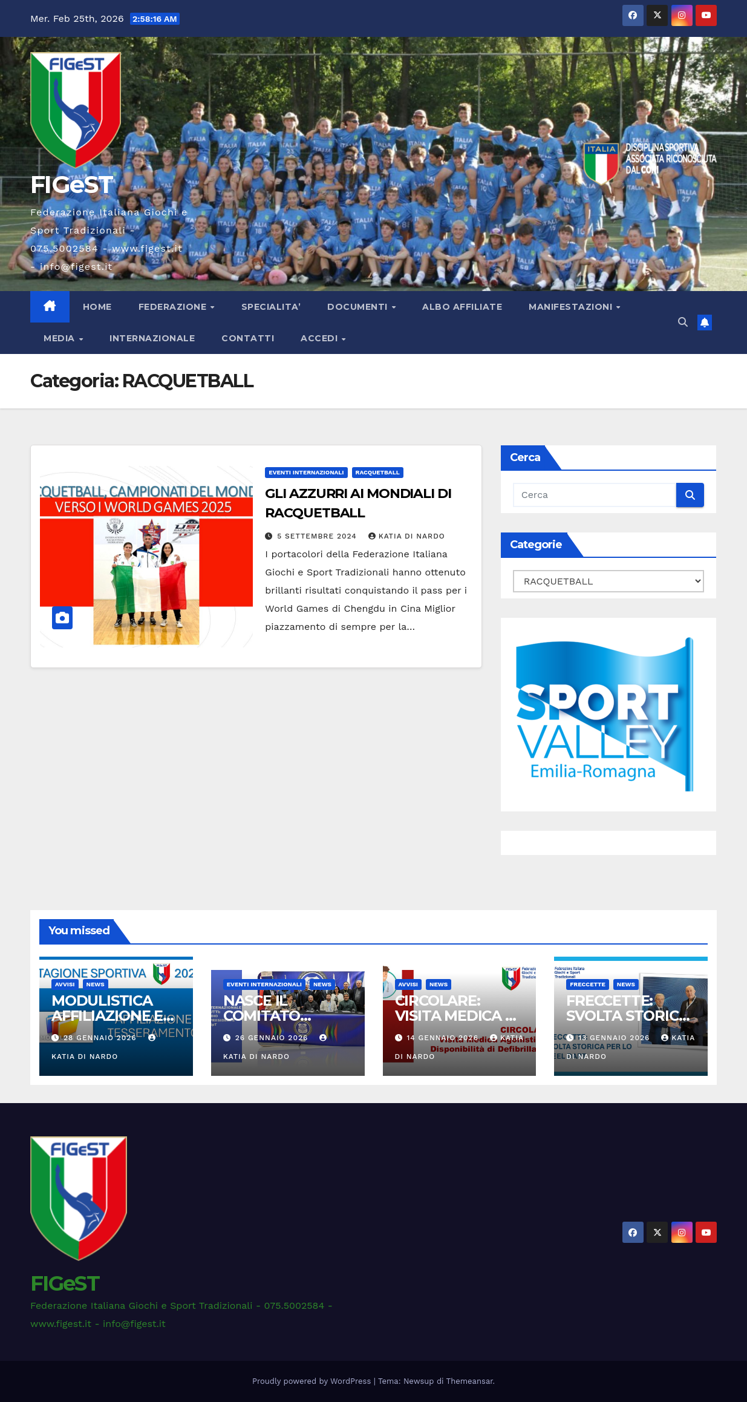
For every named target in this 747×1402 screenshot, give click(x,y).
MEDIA (60, 338)
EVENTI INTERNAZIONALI (306, 472)
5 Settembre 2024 (318, 536)
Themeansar (469, 1381)
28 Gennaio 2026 (102, 1037)
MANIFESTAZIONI (572, 306)
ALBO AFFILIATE (462, 306)
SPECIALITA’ (271, 306)
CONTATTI (247, 338)
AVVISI (65, 984)
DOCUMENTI (358, 306)
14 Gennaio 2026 (443, 1037)
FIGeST (71, 184)
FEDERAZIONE (174, 306)
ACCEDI (321, 338)
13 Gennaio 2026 (615, 1037)
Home (97, 306)
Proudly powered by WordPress (313, 1381)
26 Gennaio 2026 (273, 1037)
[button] (683, 322)
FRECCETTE (587, 984)
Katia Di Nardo (406, 536)
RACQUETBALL (378, 472)
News (95, 984)
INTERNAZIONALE (152, 338)
